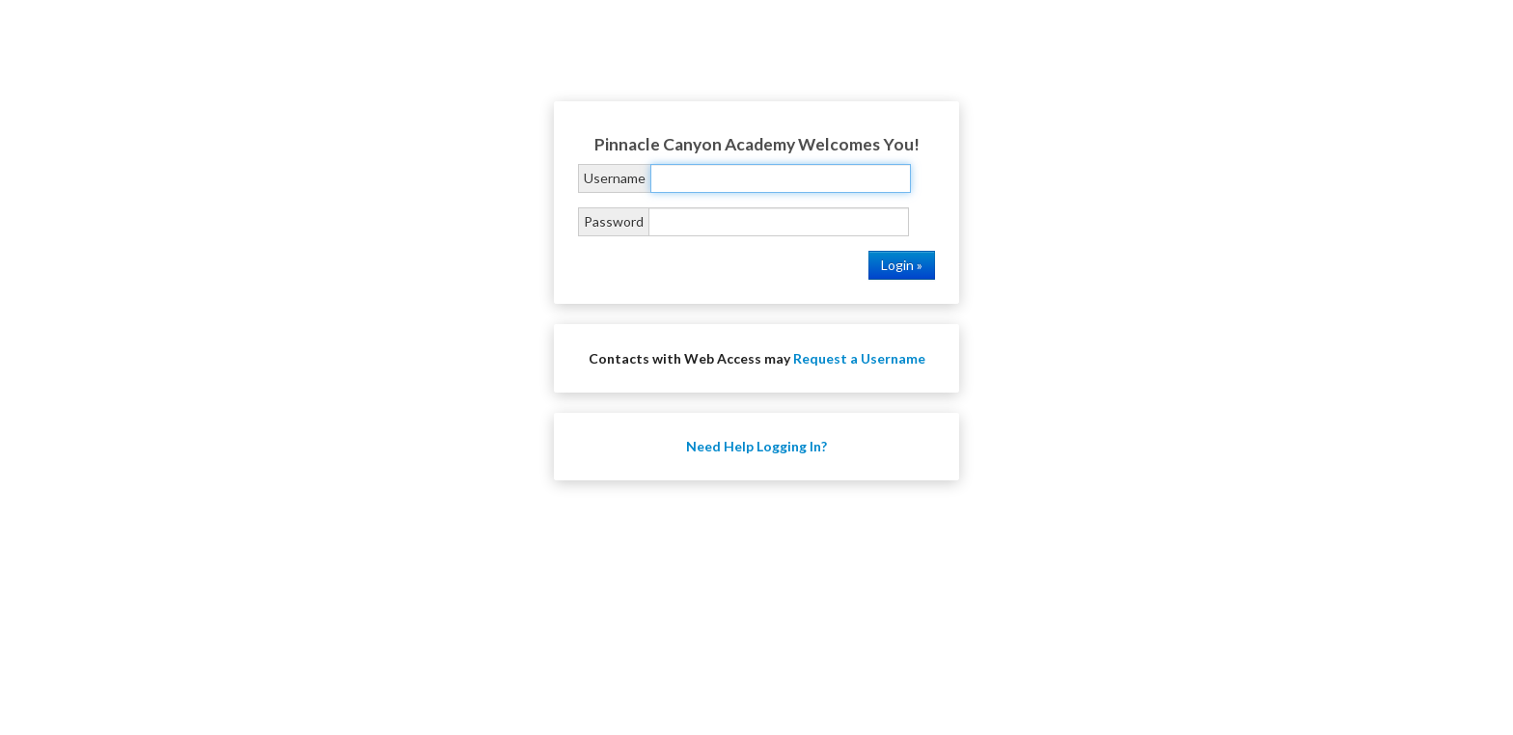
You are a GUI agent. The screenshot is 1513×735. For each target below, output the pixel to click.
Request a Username (859, 358)
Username (615, 178)
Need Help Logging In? (756, 446)
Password (614, 221)
